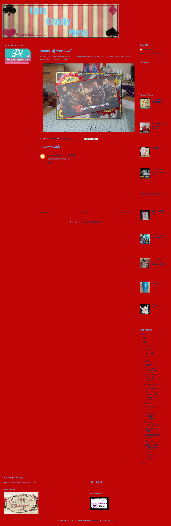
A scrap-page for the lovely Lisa (159, 236)
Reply (49, 162)
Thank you (149, 403)
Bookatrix (149, 441)
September (150, 353)
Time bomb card (152, 374)
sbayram (95, 520)
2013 (145, 342)
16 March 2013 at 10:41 (66, 155)
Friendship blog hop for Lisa (152, 194)
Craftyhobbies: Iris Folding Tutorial (151, 447)
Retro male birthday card (152, 423)
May (147, 357)
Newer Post (46, 212)
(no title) (155, 148)
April (147, 361)
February (149, 454)
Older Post (125, 212)
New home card (152, 388)
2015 (145, 334)
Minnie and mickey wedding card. (152, 416)
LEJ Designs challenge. (157, 100)
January (149, 458)
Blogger (113, 520)
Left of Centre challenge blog (158, 212)
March (148, 365)
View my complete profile (151, 53)
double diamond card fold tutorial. (159, 126)
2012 (145, 463)
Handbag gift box (152, 384)
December (150, 345)
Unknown (51, 155)
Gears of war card (150, 408)
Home (86, 212)
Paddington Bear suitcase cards (158, 172)
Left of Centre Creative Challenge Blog (158, 261)
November (150, 349)
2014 (145, 338)
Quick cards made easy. (151, 369)
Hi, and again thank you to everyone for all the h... (151, 396)
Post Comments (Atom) (91, 222)
